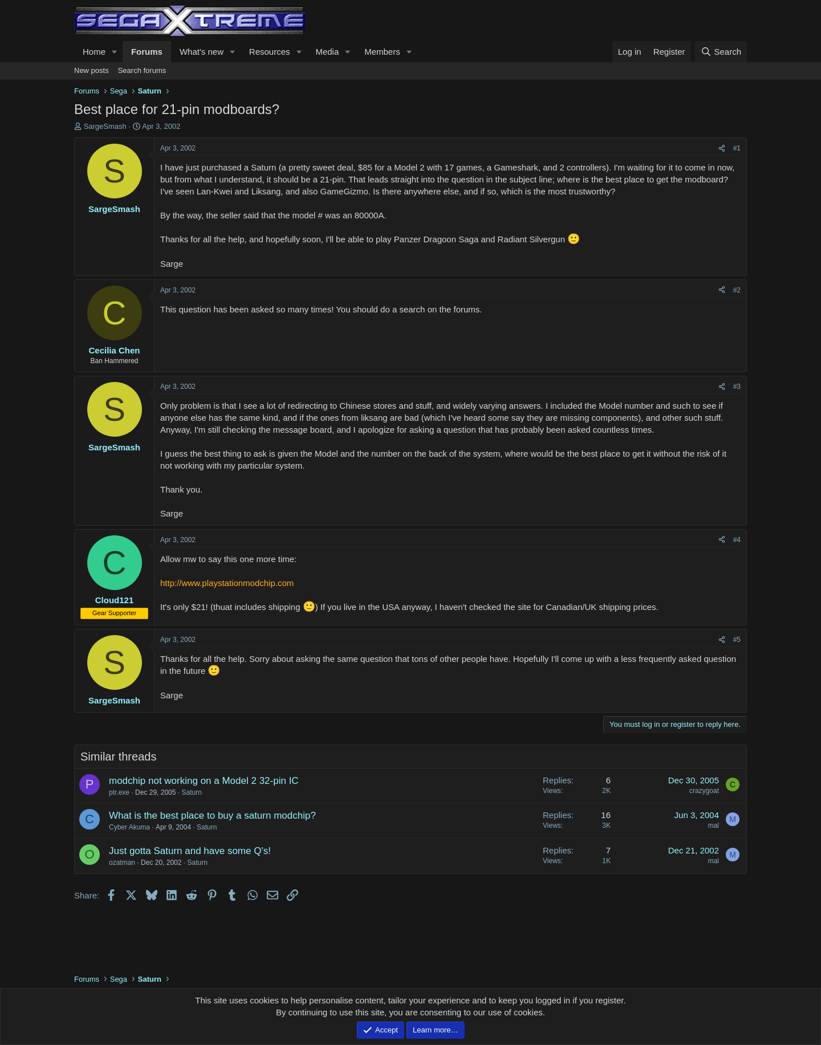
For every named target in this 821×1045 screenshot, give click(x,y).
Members (382, 51)
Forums (146, 51)
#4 (737, 540)
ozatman (122, 863)
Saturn (191, 792)
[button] (115, 51)
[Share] (721, 148)
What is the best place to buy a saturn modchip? (212, 815)
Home (94, 51)
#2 (737, 290)
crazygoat (704, 791)
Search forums (142, 70)
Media (327, 51)
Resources (269, 51)
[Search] (721, 51)
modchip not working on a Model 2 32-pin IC (204, 780)
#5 (737, 640)
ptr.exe (119, 792)
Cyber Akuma (129, 827)
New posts (91, 70)
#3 (737, 387)
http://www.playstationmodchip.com (227, 583)
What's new (201, 51)
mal (713, 826)
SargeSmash (105, 126)
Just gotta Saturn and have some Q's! (190, 850)
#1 (737, 148)
